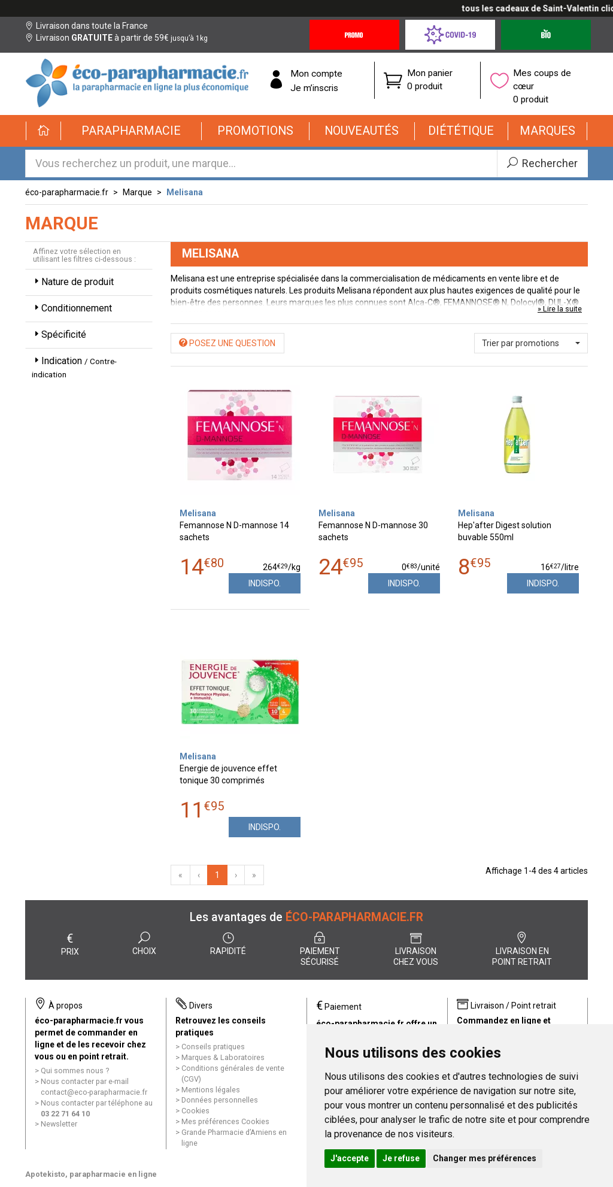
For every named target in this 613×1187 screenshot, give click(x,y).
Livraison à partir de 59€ (116, 38)
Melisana (184, 192)
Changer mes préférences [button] (484, 1158)
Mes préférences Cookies (225, 1121)
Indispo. (264, 583)
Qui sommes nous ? (75, 1070)
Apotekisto (91, 1174)
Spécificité (59, 334)
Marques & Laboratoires (223, 1057)
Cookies (195, 1110)
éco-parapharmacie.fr (66, 192)
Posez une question (227, 343)
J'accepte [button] (349, 1158)
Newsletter (59, 1123)
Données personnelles (219, 1099)
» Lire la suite (560, 308)
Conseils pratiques (213, 1046)
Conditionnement (72, 308)
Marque (137, 192)
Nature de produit (73, 281)
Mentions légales (210, 1089)
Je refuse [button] (401, 1158)
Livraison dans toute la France (86, 26)
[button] (131, 131)
